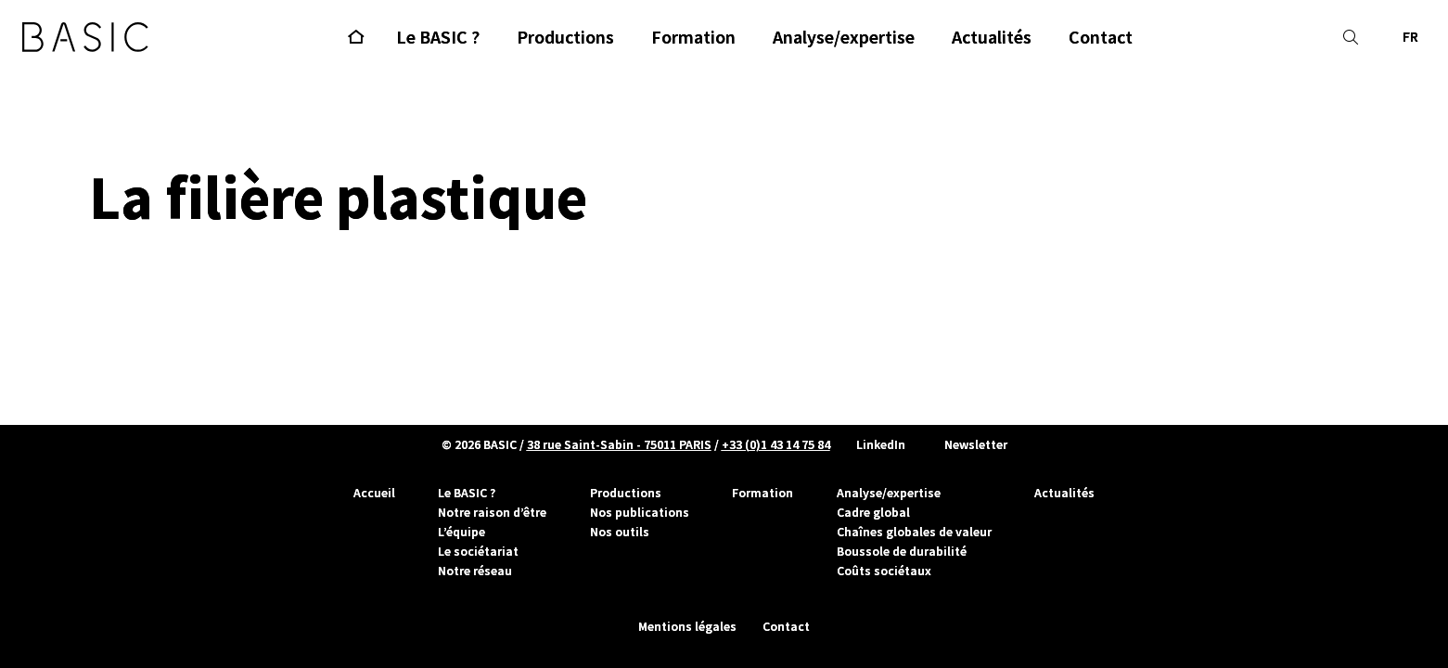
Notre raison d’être (492, 512)
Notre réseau (475, 570)
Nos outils (619, 531)
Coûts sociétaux (884, 570)
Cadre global (873, 512)
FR (1410, 36)
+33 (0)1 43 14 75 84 (776, 444)
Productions (625, 492)
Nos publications (639, 512)
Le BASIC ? (466, 492)
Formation (762, 492)
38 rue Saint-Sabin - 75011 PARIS (619, 444)
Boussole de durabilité (902, 551)
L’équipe (461, 531)
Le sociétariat (478, 551)
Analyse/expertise (889, 492)
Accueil (374, 492)
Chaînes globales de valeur (914, 531)
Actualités (1064, 492)
